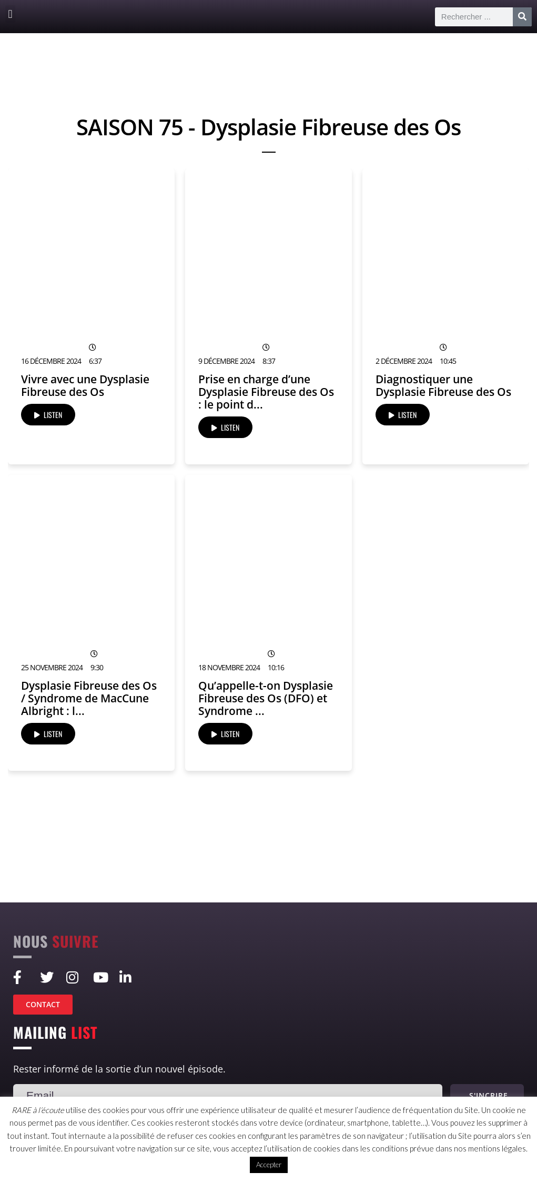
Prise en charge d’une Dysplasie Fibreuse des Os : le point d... (266, 392)
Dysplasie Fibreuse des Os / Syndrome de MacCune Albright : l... (89, 698)
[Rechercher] (522, 16)
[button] (10, 14)
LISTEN (48, 414)
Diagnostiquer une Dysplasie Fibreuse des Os (443, 385)
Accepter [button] (268, 1164)
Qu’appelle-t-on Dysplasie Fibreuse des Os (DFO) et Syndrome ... (265, 698)
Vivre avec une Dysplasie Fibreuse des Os (85, 385)
